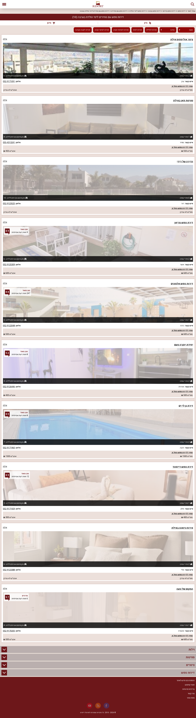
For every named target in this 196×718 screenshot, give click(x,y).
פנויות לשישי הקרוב (101, 30)
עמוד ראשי (191, 11)
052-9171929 (9, 508)
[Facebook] (106, 705)
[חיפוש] (192, 4)
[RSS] (98, 705)
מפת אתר (191, 697)
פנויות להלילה (151, 30)
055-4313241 (9, 142)
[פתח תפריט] (4, 4)
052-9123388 (9, 569)
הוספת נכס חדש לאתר (186, 680)
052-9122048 (9, 325)
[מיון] (146, 22)
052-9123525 (9, 203)
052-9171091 (9, 81)
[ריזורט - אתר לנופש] (98, 4)
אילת (5, 39)
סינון (51, 22)
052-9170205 (9, 630)
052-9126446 (9, 386)
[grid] (98, 338)
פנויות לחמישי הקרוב (121, 30)
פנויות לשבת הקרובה (82, 30)
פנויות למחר (137, 30)
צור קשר (191, 693)
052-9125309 (9, 264)
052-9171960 (9, 447)
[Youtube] (89, 705)
